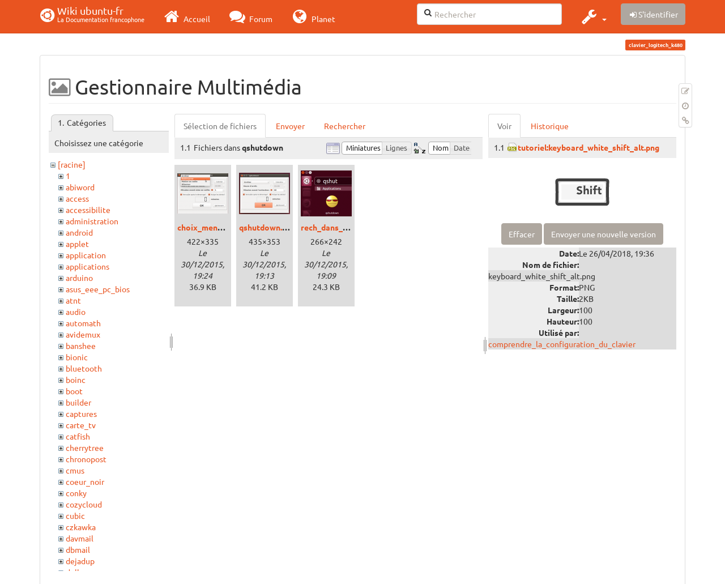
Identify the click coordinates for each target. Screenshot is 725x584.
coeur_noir (85, 481)
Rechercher (344, 126)
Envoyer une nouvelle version (603, 234)
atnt (73, 300)
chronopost (86, 459)
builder (78, 402)
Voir (504, 126)
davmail (79, 538)
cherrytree (85, 447)
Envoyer (290, 126)
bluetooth (84, 368)
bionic (77, 357)
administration (92, 221)
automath (83, 323)
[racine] (72, 164)
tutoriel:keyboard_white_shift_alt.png (588, 147)
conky (76, 493)
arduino (79, 277)
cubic (75, 515)
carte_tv (81, 425)
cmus (75, 470)
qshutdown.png (267, 227)
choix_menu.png (207, 227)
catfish (78, 436)
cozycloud (84, 504)
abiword (80, 187)
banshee (81, 345)
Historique (550, 126)
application (86, 255)
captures (81, 413)
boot (74, 391)
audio (76, 311)
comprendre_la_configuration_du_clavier (562, 344)
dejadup (80, 561)
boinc (76, 379)
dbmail (78, 549)
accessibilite (88, 209)
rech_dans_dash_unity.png (349, 227)
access (77, 198)
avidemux (83, 334)
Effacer (522, 234)
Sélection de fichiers (220, 126)
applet (77, 243)
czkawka (81, 527)
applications (87, 266)
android (79, 232)
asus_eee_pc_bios (98, 289)
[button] (592, 16)
